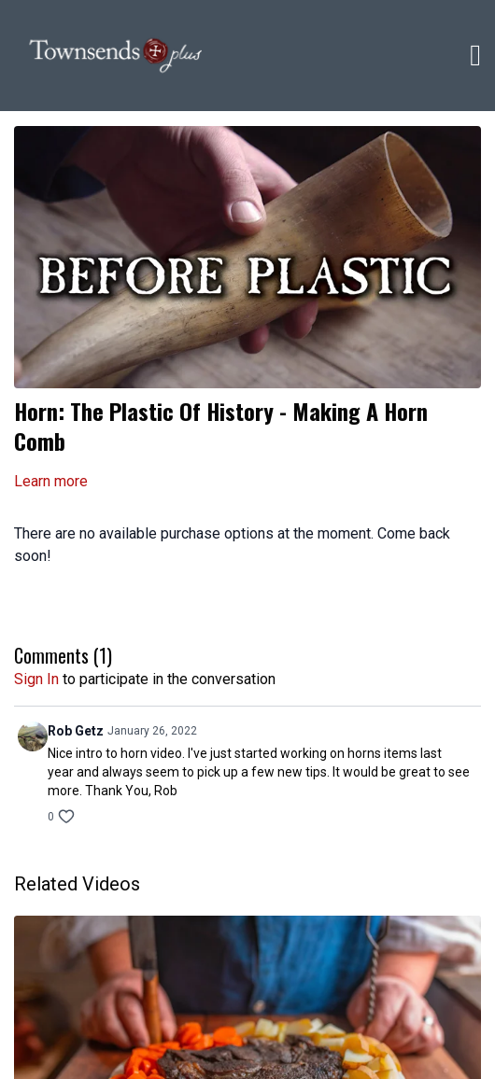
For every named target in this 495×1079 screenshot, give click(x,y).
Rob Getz (76, 730)
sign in (36, 679)
